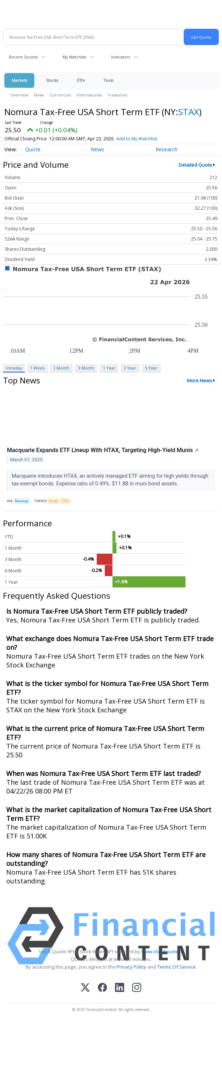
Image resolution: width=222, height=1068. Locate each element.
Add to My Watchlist (136, 139)
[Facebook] (102, 988)
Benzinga (21, 501)
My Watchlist (74, 57)
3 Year (130, 368)
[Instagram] (136, 988)
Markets (19, 80)
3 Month (86, 368)
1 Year (109, 368)
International (89, 95)
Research (166, 149)
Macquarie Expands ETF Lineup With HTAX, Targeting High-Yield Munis (103, 450)
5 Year (151, 368)
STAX (188, 112)
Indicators (120, 57)
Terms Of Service (176, 966)
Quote (33, 149)
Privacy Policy (131, 966)
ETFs (81, 80)
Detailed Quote (195, 165)
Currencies (60, 95)
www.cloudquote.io (162, 951)
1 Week (37, 368)
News (39, 95)
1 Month (61, 368)
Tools (108, 80)
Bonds (53, 501)
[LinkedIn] (119, 988)
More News (199, 380)
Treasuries (117, 95)
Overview (19, 95)
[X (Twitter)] (85, 988)
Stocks (52, 80)
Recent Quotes (23, 57)
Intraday (14, 368)
